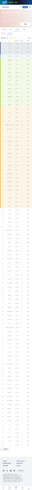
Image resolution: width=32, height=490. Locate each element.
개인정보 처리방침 (7, 463)
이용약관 (5, 461)
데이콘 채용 (5, 465)
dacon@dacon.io (9, 480)
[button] (20, 7)
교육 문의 (18, 465)
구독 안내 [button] (25, 7)
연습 (25, 24)
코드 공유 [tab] (13, 29)
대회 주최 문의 (19, 463)
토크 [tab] (20, 29)
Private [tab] (10, 33)
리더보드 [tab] (26, 29)
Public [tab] (3, 33)
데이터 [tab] (6, 29)
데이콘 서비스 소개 (20, 461)
